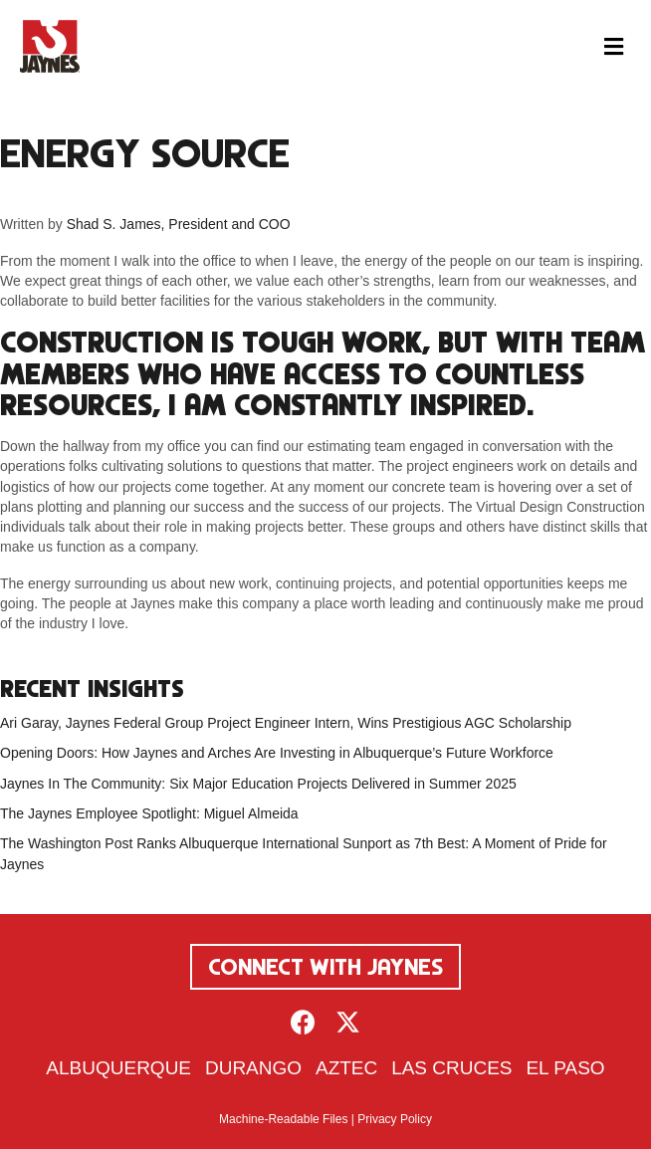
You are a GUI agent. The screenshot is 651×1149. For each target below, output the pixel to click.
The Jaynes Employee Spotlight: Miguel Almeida (149, 813)
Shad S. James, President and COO (179, 224)
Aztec (346, 1067)
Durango (253, 1067)
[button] (303, 1022)
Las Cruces (451, 1067)
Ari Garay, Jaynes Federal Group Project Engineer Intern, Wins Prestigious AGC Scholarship (285, 723)
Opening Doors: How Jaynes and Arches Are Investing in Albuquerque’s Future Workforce (276, 753)
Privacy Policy (394, 1119)
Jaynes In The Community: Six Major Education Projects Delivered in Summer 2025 (258, 784)
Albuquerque (118, 1067)
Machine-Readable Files (283, 1119)
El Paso (565, 1067)
